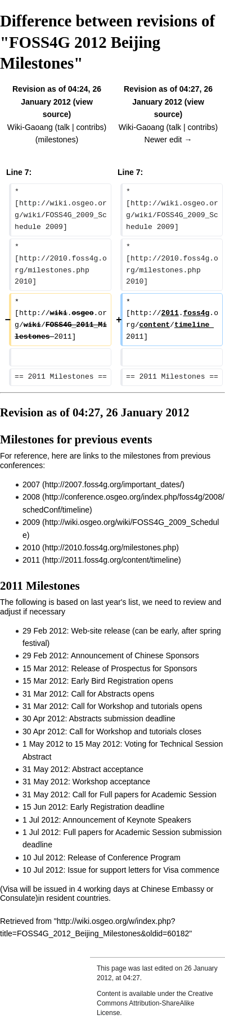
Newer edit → (168, 139)
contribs (90, 127)
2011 (31, 559)
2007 (31, 484)
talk (63, 127)
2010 (31, 547)
